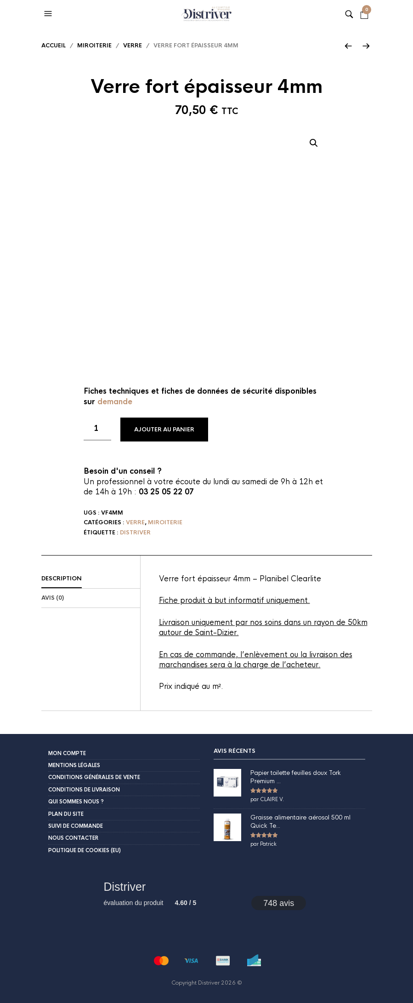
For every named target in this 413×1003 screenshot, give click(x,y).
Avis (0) (52, 598)
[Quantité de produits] (97, 429)
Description (61, 578)
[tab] (90, 579)
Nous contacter (73, 838)
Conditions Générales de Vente (94, 777)
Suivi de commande (75, 826)
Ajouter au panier (164, 429)
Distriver (135, 532)
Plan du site (66, 814)
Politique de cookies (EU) (84, 850)
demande (114, 402)
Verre (132, 45)
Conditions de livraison (84, 789)
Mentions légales (74, 765)
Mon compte (67, 753)
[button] (49, 14)
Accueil (53, 45)
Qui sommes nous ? (76, 801)
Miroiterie (94, 45)
